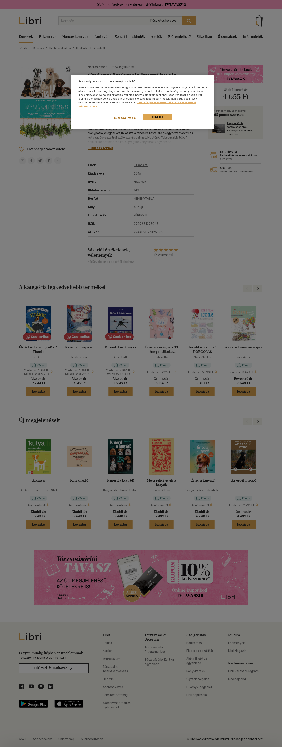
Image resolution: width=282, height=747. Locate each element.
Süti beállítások (125, 117)
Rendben (157, 116)
